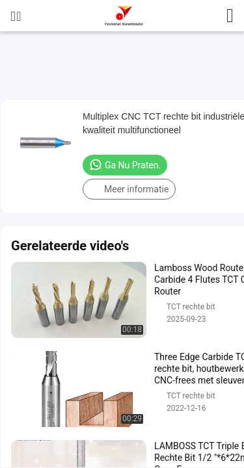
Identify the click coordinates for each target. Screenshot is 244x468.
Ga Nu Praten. (125, 164)
